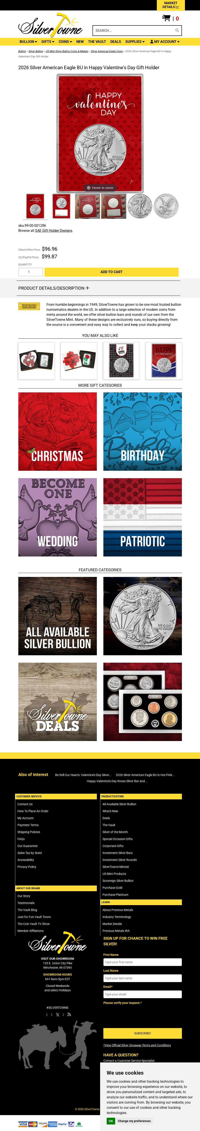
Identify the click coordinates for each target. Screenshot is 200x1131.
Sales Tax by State (29, 853)
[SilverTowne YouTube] (63, 1014)
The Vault (109, 825)
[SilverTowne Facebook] (47, 1014)
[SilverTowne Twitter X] (57, 1014)
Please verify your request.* (122, 1003)
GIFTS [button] (47, 42)
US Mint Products (114, 874)
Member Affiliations (30, 931)
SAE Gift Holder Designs (53, 231)
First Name (111, 954)
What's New (110, 811)
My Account (25, 818)
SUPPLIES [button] (135, 42)
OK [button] (111, 1121)
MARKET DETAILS (170, 5)
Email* (108, 986)
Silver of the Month (115, 832)
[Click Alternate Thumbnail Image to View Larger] (35, 207)
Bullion (22, 51)
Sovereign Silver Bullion (118, 880)
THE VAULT (97, 42)
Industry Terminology (117, 917)
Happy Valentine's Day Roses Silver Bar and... (117, 781)
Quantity (25, 264)
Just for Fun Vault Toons (34, 917)
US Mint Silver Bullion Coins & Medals (67, 51)
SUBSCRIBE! (142, 1033)
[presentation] (136, 1014)
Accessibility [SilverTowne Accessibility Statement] (25, 860)
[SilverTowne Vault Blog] (69, 1014)
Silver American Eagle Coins (107, 51)
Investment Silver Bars (118, 853)
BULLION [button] (28, 42)
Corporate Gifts (113, 846)
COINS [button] (65, 42)
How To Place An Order (32, 811)
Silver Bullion (36, 51)
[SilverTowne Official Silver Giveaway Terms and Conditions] (137, 1045)
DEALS (115, 42)
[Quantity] (30, 272)
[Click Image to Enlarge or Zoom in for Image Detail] (100, 133)
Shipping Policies (28, 832)
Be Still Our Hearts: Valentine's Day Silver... (83, 775)
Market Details (112, 924)
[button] (170, 19)
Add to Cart (112, 272)
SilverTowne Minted (116, 867)
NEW (80, 42)
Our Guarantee (27, 846)
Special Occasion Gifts (118, 839)
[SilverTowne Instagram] (51, 1014)
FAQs (21, 839)
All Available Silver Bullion (119, 804)
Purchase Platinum (115, 894)
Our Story (23, 896)
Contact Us (24, 804)
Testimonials (25, 903)
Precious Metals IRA (116, 931)
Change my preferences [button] (134, 1121)
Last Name (110, 970)
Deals (106, 818)
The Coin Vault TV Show (33, 924)
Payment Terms (28, 825)
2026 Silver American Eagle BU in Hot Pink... (145, 775)
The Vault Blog (27, 910)
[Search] (177, 30)
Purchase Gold (112, 887)
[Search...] (132, 30)
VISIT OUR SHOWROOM (57, 958)
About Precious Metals (118, 910)
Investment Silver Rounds (120, 860)
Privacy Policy (26, 867)
